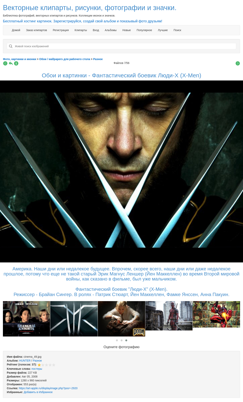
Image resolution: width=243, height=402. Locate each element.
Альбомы (111, 30)
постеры (37, 368)
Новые (126, 30)
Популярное (144, 30)
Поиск (177, 30)
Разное (37, 360)
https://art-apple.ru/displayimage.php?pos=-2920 (48, 388)
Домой (16, 30)
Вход (96, 30)
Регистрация (61, 30)
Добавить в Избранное (38, 392)
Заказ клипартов (36, 30)
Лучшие (163, 30)
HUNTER (25, 360)
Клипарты (81, 30)
